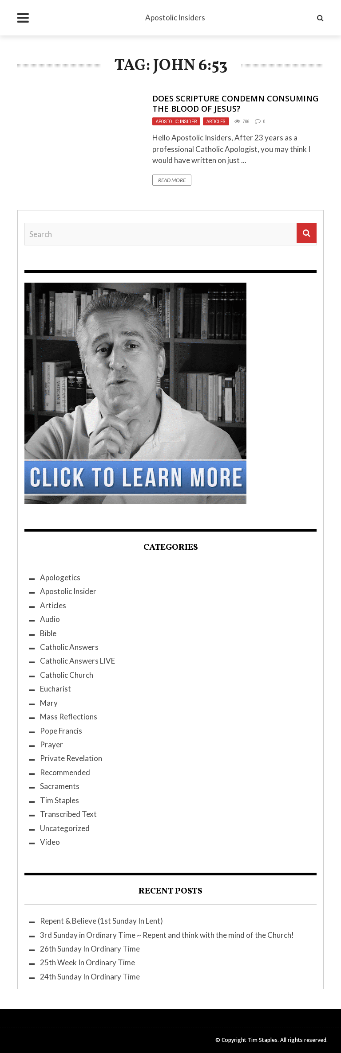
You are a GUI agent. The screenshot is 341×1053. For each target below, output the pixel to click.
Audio (50, 619)
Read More (172, 180)
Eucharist (55, 688)
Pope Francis (61, 730)
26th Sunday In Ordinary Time (90, 948)
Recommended (65, 772)
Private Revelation (71, 758)
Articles (216, 121)
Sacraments (59, 786)
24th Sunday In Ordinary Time (90, 976)
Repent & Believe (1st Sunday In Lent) (101, 920)
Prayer (51, 744)
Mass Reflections (68, 716)
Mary (49, 702)
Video (50, 842)
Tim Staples (59, 800)
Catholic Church (66, 675)
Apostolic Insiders (175, 17)
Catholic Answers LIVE (77, 660)
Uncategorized (65, 828)
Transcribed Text (68, 814)
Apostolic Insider (176, 121)
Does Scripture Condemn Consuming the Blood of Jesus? (235, 103)
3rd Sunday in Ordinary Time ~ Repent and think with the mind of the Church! (167, 935)
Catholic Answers (69, 647)
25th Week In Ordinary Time (87, 962)
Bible (48, 633)
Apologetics (60, 577)
